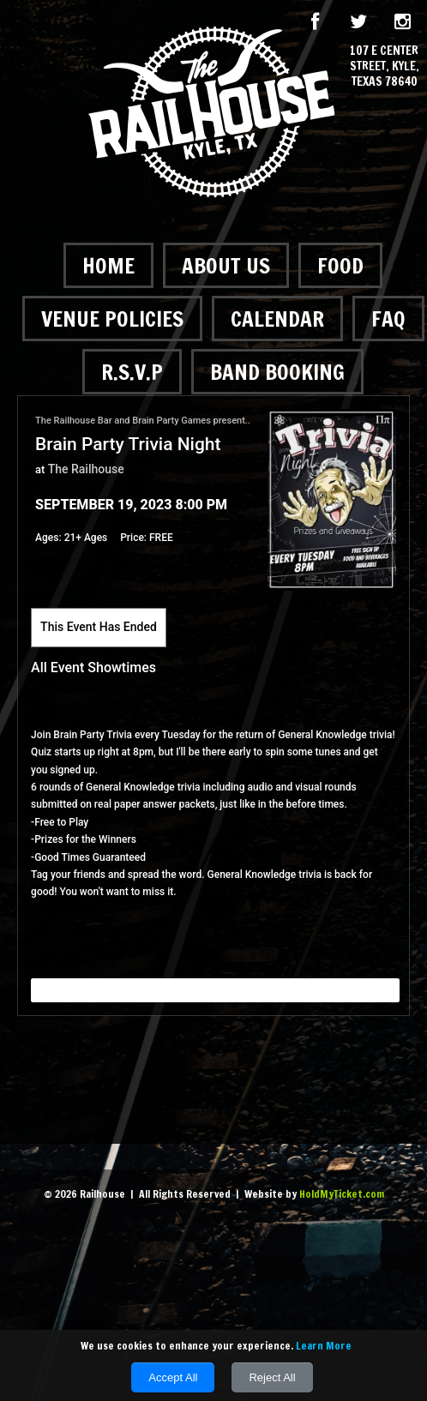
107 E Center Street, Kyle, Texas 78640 (384, 66)
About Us (226, 265)
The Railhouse (86, 469)
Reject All (272, 1377)
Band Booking (277, 372)
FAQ (388, 319)
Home (108, 265)
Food (340, 265)
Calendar (277, 319)
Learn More (324, 1345)
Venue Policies (112, 319)
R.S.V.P (132, 372)
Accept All (172, 1377)
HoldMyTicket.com (341, 1194)
